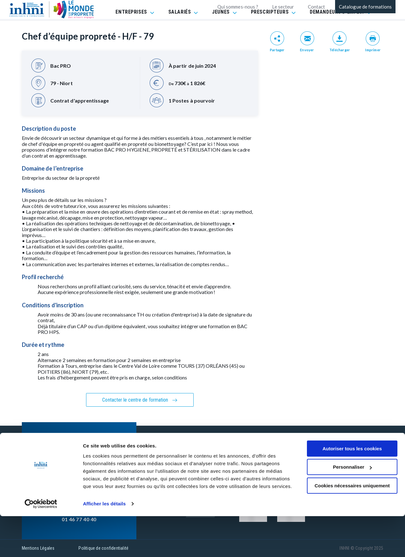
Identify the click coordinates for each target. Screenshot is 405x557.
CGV (270, 458)
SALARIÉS (179, 28)
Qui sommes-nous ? (237, 6)
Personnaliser (352, 507)
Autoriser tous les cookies (352, 489)
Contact (316, 6)
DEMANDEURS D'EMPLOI (337, 28)
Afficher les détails (104, 544)
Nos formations (204, 446)
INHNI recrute (202, 470)
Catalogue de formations (365, 6)
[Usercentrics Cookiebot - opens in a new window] (41, 544)
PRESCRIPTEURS (270, 28)
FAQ (270, 446)
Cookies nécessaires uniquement (352, 526)
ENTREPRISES (131, 28)
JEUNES (220, 28)
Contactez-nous (204, 458)
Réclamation (280, 470)
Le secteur (283, 6)
